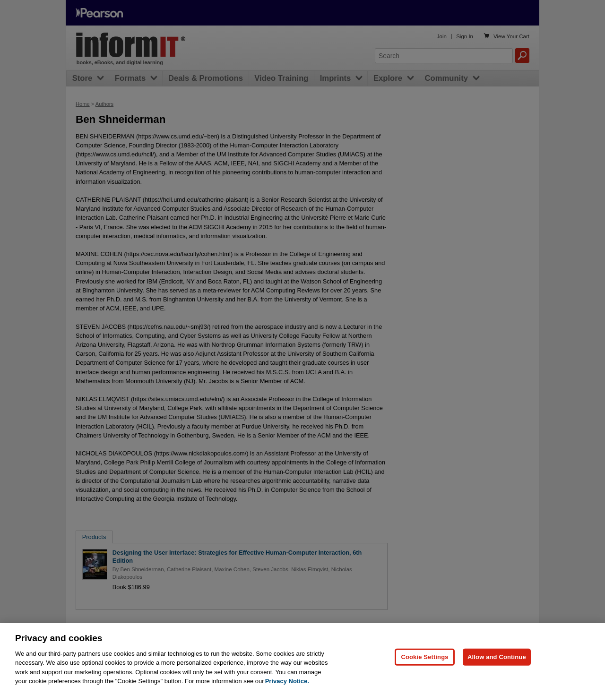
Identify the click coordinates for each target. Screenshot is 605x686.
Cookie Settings (424, 661)
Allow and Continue (496, 661)
